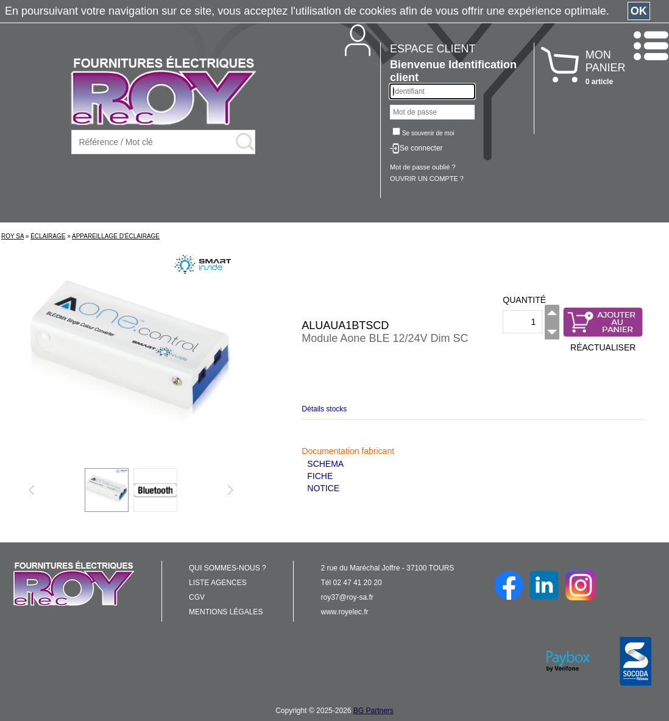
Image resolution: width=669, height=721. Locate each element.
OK (639, 11)
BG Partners (373, 710)
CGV (197, 597)
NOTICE (323, 488)
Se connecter (421, 148)
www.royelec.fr (345, 612)
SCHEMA (325, 464)
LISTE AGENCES (218, 582)
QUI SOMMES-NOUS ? (227, 568)
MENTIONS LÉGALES (226, 612)
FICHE (320, 476)
